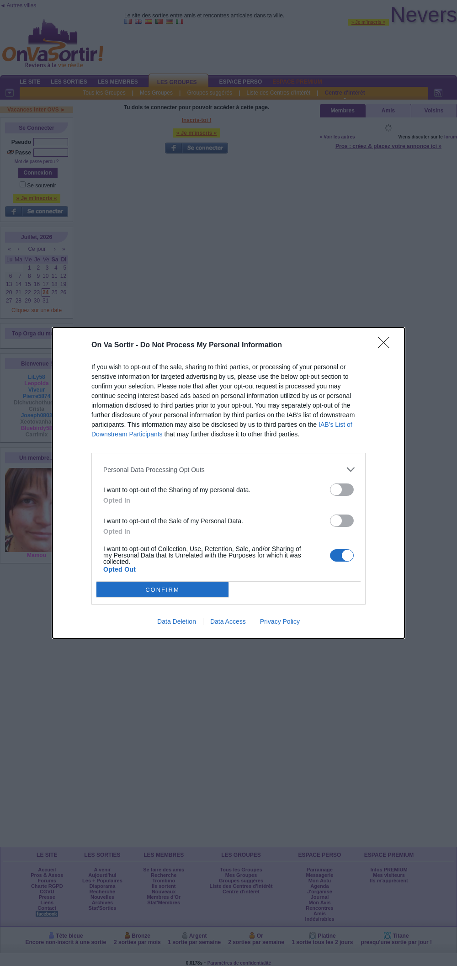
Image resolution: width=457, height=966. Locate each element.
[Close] (386, 345)
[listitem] (228, 469)
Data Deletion (176, 621)
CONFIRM (162, 589)
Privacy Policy (280, 621)
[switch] (342, 489)
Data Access (228, 621)
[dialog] (228, 483)
